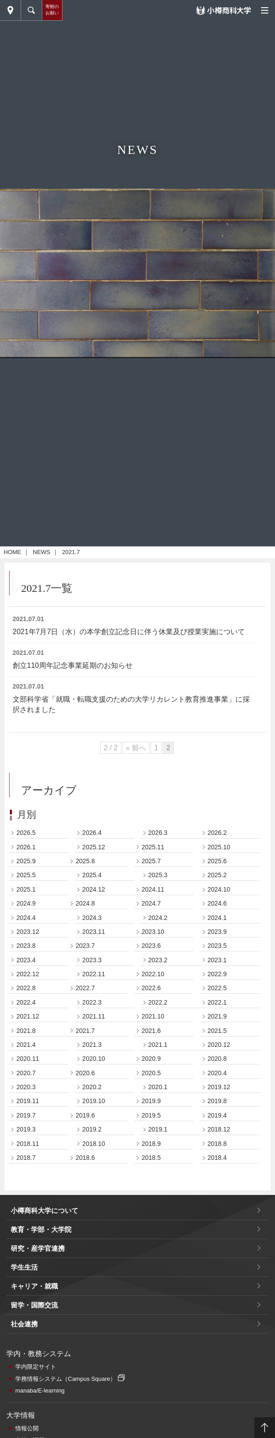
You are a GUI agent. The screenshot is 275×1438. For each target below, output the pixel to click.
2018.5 (151, 1157)
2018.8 (217, 1143)
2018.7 (25, 1157)
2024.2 (158, 917)
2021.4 (25, 1044)
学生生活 (24, 1267)
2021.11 (93, 1016)
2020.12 (219, 1044)
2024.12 (93, 889)
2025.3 (158, 875)
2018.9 (151, 1143)
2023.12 (27, 931)
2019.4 (217, 1115)
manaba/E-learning (40, 1390)
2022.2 (158, 1002)
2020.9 (151, 1058)
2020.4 (217, 1073)
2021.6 (151, 1030)
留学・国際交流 (34, 1305)
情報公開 (27, 1428)
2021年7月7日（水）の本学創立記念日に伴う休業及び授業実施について (129, 632)
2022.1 (217, 1002)
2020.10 (93, 1058)
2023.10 (153, 931)
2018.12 (219, 1129)
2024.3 (92, 917)
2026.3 (158, 832)
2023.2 (158, 960)
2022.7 (85, 988)
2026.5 (25, 832)
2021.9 (217, 1016)
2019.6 (85, 1115)
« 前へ (136, 748)
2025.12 (93, 847)
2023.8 (25, 945)
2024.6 (217, 903)
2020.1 (158, 1087)
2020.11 (27, 1058)
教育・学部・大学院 (41, 1229)
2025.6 (217, 861)
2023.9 (217, 931)
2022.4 (25, 1002)
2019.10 (93, 1100)
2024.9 (25, 903)
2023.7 (85, 945)
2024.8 (85, 903)
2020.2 (92, 1087)
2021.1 (158, 1044)
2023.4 (25, 960)
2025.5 (25, 875)
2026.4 (92, 832)
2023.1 (217, 960)
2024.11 (153, 889)
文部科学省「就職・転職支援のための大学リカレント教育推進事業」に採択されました (131, 704)
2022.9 (217, 974)
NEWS (41, 552)
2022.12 (27, 974)
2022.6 (151, 988)
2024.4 (25, 917)
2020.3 (25, 1087)
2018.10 (93, 1143)
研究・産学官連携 (38, 1248)
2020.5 (151, 1073)
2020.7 (25, 1073)
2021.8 (25, 1030)
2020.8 (217, 1058)
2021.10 (153, 1016)
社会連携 (24, 1324)
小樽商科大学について (44, 1210)
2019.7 (25, 1115)
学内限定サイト (35, 1366)
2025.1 (25, 889)
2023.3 (92, 960)
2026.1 (25, 847)
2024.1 (217, 917)
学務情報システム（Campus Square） (65, 1378)
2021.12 (27, 1016)
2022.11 (93, 974)
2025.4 (92, 875)
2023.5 (217, 945)
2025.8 (85, 861)
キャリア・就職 (34, 1286)
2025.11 (153, 847)
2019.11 (27, 1100)
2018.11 (27, 1143)
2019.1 (158, 1129)
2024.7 (151, 903)
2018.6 (85, 1157)
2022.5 (217, 988)
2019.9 (151, 1100)
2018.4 (217, 1157)
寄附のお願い (52, 9)
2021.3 (92, 1044)
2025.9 (25, 861)
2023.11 (93, 931)
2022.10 (153, 974)
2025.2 (217, 875)
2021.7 (85, 1030)
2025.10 (219, 847)
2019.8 (217, 1100)
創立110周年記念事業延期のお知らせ (73, 665)
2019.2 (92, 1129)
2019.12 (219, 1087)
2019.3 (25, 1129)
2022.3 (92, 1002)
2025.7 (151, 861)
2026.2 (217, 832)
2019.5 (151, 1115)
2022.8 (25, 988)
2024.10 (219, 889)
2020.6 (85, 1073)
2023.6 (151, 945)
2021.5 (217, 1030)
